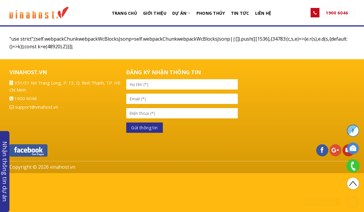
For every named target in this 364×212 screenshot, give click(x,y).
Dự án (181, 13)
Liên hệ (263, 13)
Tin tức (240, 13)
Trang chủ (124, 13)
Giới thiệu (154, 13)
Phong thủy (210, 13)
